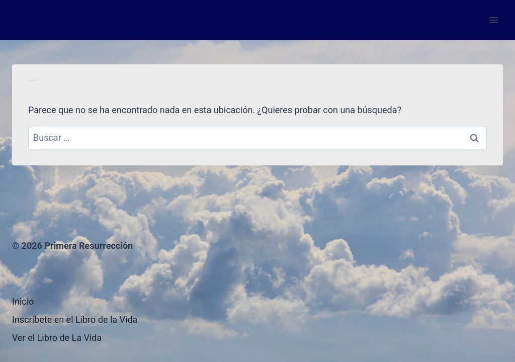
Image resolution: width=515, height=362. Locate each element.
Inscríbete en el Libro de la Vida (74, 319)
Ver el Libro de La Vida (57, 337)
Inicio (23, 301)
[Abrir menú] (493, 20)
